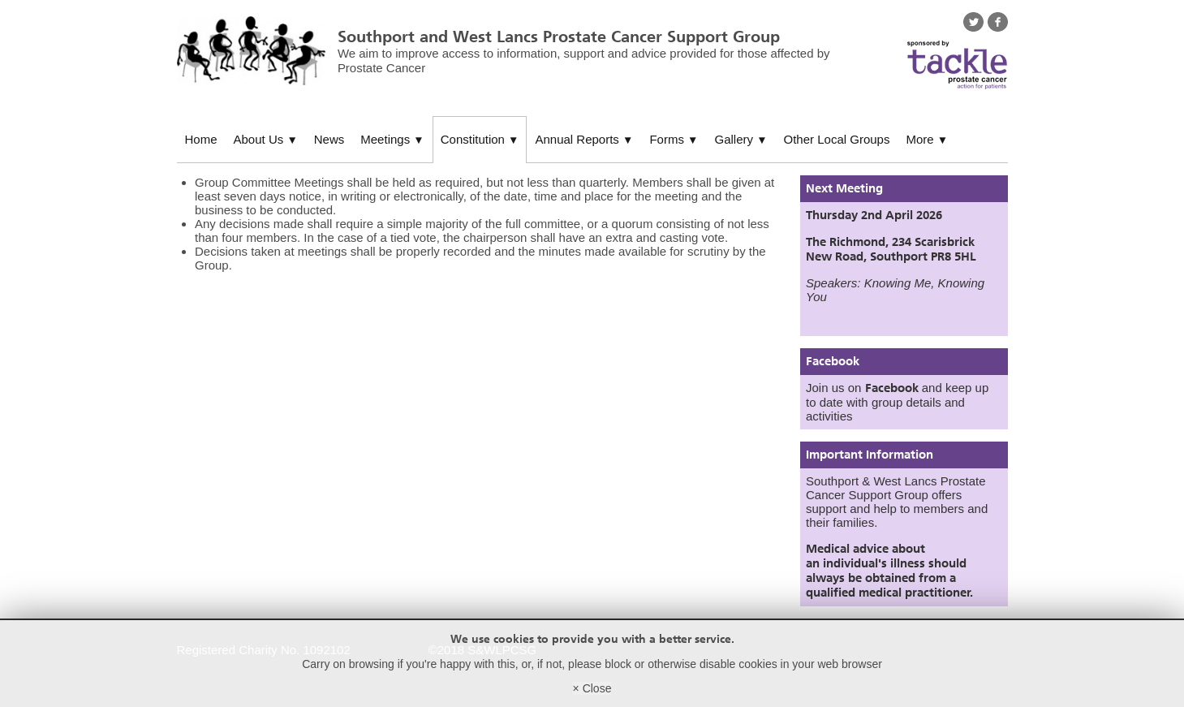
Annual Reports (584, 139)
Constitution (480, 139)
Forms (673, 139)
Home (201, 139)
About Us (266, 139)
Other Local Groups (837, 139)
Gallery (740, 139)
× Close (592, 688)
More (927, 139)
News (329, 139)
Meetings (392, 139)
